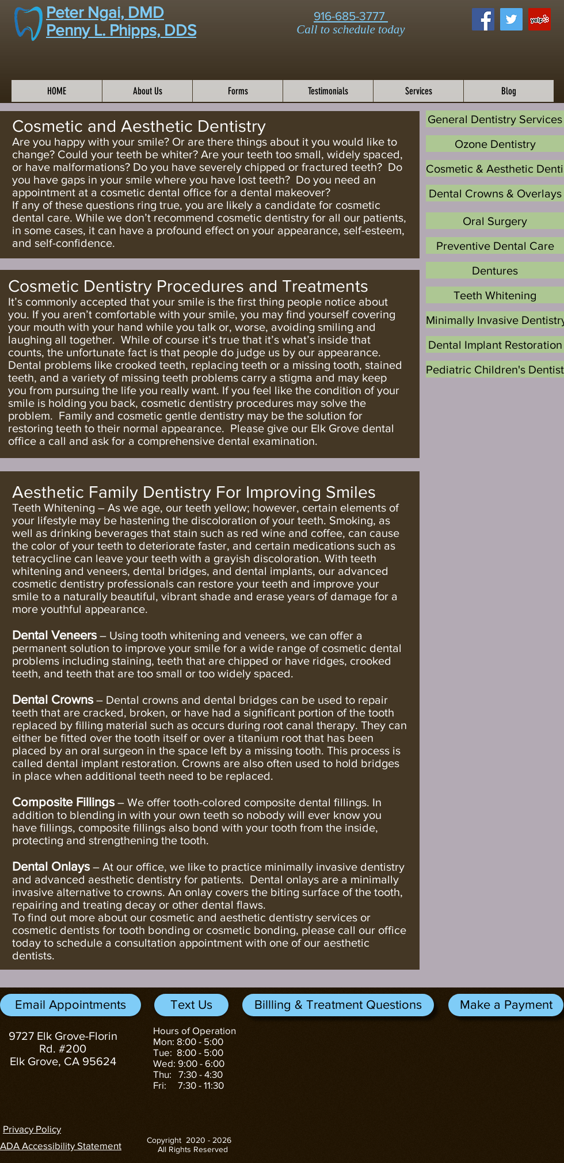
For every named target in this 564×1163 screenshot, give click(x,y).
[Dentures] (495, 270)
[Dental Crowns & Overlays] (495, 193)
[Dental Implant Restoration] (495, 344)
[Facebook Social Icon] (483, 19)
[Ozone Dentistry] (495, 143)
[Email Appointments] (70, 1005)
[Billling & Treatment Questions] (338, 1005)
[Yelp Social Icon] (539, 19)
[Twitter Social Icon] (511, 19)
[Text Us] (191, 1005)
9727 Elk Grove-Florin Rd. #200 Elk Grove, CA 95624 (63, 1048)
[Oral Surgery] (495, 220)
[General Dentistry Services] (495, 118)
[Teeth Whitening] (495, 295)
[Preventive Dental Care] (495, 245)
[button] (505, 1005)
